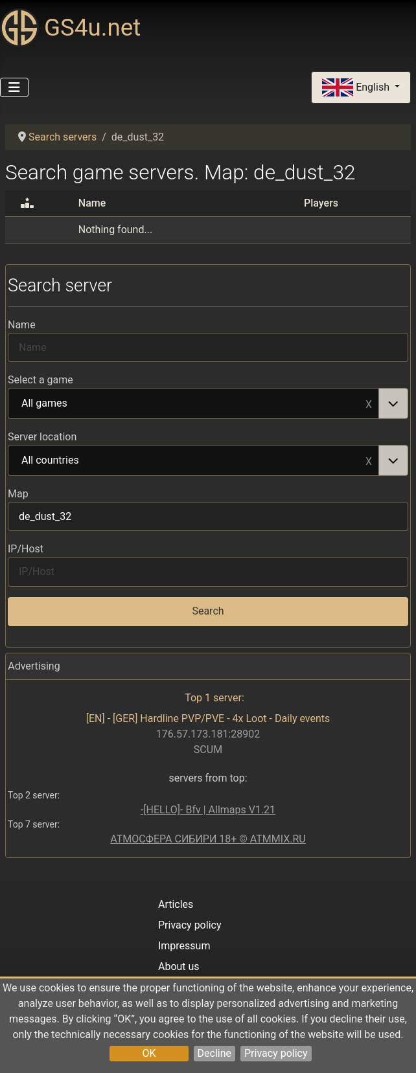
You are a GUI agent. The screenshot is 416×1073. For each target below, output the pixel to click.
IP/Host (25, 549)
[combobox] (208, 403)
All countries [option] (193, 461)
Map (18, 494)
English (357, 87)
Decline (214, 1053)
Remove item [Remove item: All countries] (368, 460)
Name (22, 325)
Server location (42, 437)
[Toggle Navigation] (14, 87)
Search (208, 611)
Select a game (40, 380)
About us (179, 966)
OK (149, 1053)
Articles (175, 904)
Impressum (184, 946)
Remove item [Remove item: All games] (368, 403)
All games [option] (193, 404)
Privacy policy (276, 1053)
